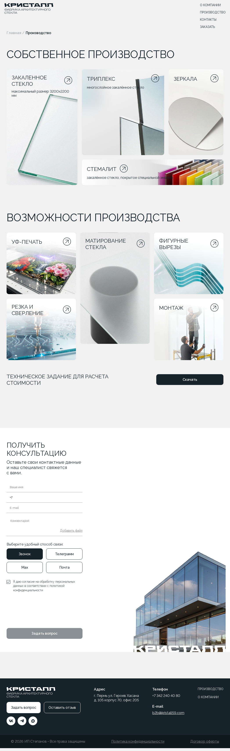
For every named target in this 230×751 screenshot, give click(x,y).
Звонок (25, 557)
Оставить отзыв (62, 711)
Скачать (190, 383)
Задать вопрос (45, 636)
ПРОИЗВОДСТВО (213, 12)
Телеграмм (64, 557)
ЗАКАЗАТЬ (207, 27)
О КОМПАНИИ (210, 5)
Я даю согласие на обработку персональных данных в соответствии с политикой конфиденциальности (44, 589)
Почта (64, 570)
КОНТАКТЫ (208, 19)
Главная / (16, 33)
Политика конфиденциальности (137, 744)
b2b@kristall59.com (168, 716)
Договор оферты (204, 744)
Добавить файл (71, 533)
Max (24, 570)
